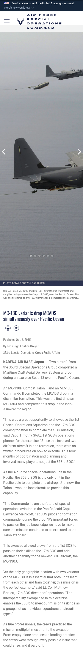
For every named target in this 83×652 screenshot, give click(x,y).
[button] (19, 8)
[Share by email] (16, 328)
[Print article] (8, 328)
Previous (4, 151)
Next (79, 151)
